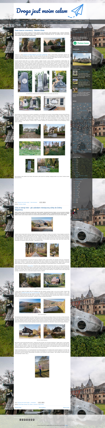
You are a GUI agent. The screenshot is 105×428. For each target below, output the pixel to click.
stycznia (77, 196)
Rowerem (74, 138)
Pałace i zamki (25, 20)
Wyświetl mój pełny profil (77, 219)
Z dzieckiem (17, 20)
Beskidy (61, 20)
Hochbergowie (78, 118)
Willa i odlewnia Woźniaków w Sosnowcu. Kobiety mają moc (84, 72)
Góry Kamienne (81, 115)
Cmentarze (55, 20)
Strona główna (42, 407)
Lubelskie (89, 125)
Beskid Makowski (75, 103)
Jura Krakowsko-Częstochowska (66, 22)
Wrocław (45, 22)
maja (76, 190)
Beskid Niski (88, 103)
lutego (76, 195)
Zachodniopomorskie (87, 150)
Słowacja (74, 140)
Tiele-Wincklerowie (78, 144)
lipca (76, 186)
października (77, 181)
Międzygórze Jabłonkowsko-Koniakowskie (81, 130)
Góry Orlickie (76, 116)
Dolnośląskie (33, 20)
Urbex (49, 20)
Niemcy (74, 133)
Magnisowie (81, 127)
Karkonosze (89, 120)
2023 (75, 164)
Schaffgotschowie (76, 139)
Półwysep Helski (86, 137)
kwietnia (77, 191)
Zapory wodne (41, 404)
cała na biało (30, 265)
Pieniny (88, 134)
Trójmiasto (85, 144)
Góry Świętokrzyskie (76, 117)
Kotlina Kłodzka (78, 124)
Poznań (80, 137)
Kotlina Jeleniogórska (87, 123)
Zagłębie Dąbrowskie (78, 151)
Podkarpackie (76, 136)
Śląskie (44, 20)
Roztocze (79, 138)
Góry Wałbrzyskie (85, 117)
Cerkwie (51, 22)
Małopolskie (68, 20)
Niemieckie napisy (80, 133)
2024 (75, 162)
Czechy (22, 22)
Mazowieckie (80, 129)
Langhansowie (82, 125)
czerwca (77, 188)
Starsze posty (66, 407)
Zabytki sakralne (77, 150)
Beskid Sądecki (77, 104)
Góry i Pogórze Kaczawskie (85, 114)
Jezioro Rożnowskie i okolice (82, 119)
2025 (75, 160)
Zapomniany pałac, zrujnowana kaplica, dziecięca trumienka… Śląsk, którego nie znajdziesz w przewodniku (84, 90)
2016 (75, 202)
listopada (77, 174)
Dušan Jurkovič (85, 111)
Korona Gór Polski (30, 22)
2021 (75, 167)
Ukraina (90, 144)
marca (76, 193)
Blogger (66, 425)
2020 (75, 169)
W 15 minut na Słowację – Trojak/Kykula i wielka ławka (83, 80)
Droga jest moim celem (79, 32)
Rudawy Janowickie (86, 138)
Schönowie (83, 139)
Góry (39, 20)
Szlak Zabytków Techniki (85, 141)
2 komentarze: (33, 402)
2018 (75, 199)
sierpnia (76, 185)
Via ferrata (83, 145)
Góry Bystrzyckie (76, 114)
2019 (75, 171)
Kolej (56, 22)
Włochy (88, 146)
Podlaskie (86, 136)
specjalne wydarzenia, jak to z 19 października (31, 292)
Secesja (88, 139)
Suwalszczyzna (77, 141)
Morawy (81, 131)
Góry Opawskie (88, 115)
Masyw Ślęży (84, 128)
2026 (75, 159)
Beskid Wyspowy (84, 105)
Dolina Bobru (83, 109)
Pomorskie (75, 137)
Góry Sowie (82, 116)
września (77, 183)
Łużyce (74, 127)
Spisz (85, 140)
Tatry (90, 143)
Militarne (80, 20)
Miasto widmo (87, 129)
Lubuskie (76, 126)
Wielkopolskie (82, 146)
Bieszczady (38, 22)
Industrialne (87, 20)
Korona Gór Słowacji (77, 123)
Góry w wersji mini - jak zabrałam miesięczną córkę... (81, 179)
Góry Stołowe (87, 116)
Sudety (74, 20)
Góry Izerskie (75, 115)
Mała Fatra (88, 127)
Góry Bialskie (89, 113)
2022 (75, 165)
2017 (75, 200)
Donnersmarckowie (76, 111)
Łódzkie (83, 126)
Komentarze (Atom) (44, 411)
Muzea (86, 131)
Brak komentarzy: (34, 202)
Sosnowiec (80, 140)
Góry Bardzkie (83, 113)
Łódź (88, 126)
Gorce (90, 111)
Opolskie (17, 22)
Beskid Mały (82, 103)
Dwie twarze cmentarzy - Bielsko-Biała (29, 30)
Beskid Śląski (21, 404)
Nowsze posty (18, 407)
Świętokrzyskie (78, 22)
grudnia (76, 172)
